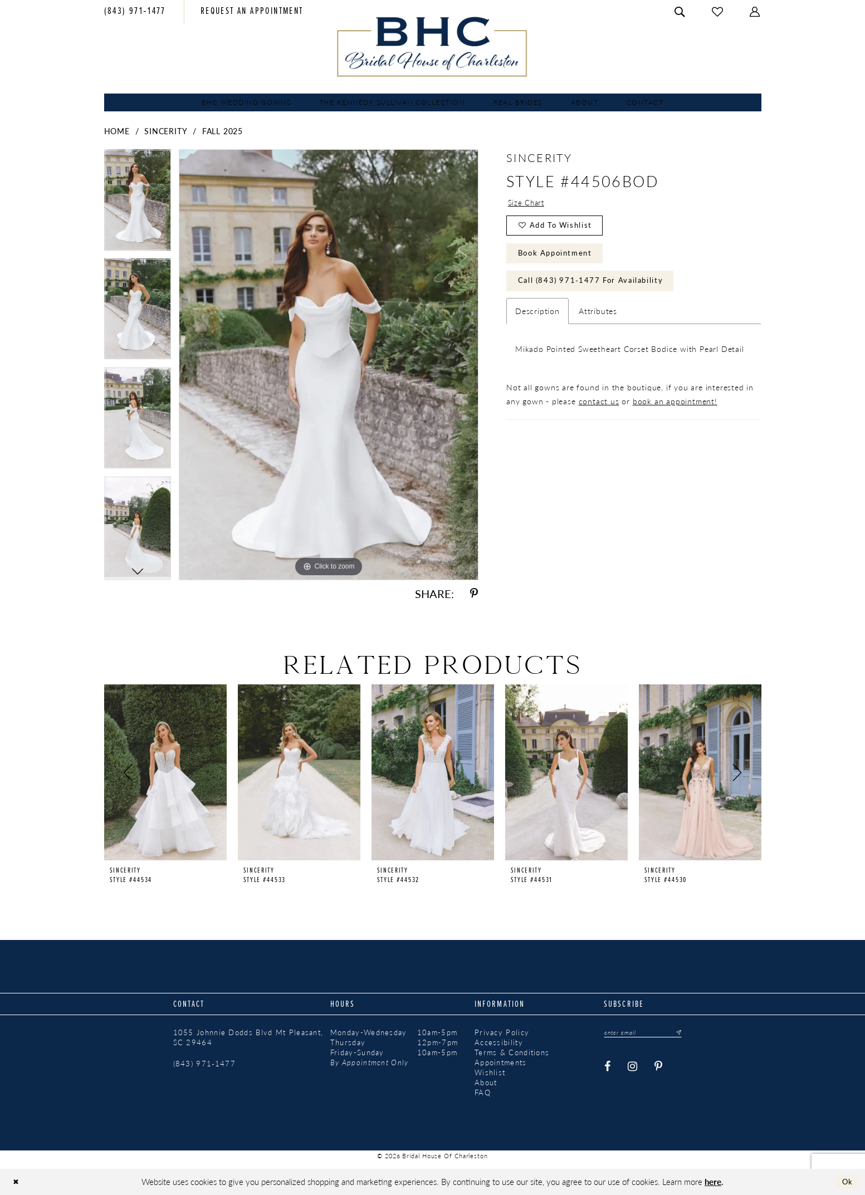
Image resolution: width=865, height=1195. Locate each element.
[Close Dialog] (17, 1182)
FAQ (483, 1093)
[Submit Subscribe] (684, 1033)
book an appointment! (675, 411)
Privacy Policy (502, 1032)
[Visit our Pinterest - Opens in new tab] (658, 1068)
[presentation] (165, 772)
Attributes (598, 320)
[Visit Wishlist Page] (718, 12)
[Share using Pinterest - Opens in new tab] (474, 594)
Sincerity (165, 130)
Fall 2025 (222, 130)
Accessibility (499, 1042)
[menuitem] (135, 12)
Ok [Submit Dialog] (846, 1182)
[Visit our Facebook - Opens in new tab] (608, 1068)
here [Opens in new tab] (713, 1181)
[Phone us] (135, 12)
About (486, 1083)
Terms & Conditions (512, 1052)
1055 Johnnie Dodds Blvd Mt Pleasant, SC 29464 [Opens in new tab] (248, 1037)
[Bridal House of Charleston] (432, 46)
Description (537, 320)
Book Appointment (559, 259)
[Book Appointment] (252, 12)
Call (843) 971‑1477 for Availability (597, 289)
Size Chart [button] (527, 203)
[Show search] (680, 12)
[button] (755, 12)
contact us (599, 411)
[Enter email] (647, 1033)
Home (117, 130)
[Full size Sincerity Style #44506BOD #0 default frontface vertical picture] (328, 364)
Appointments (501, 1062)
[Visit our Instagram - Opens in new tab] (632, 1068)
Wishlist (490, 1072)
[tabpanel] (138, 203)
